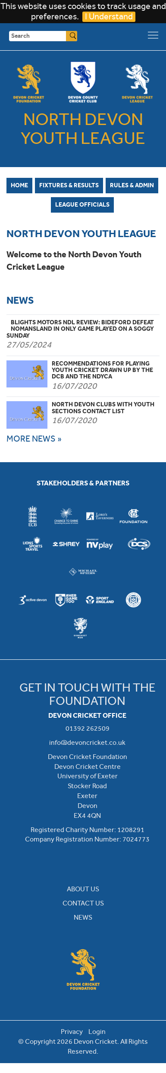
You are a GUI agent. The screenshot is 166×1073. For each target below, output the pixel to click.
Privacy (72, 1031)
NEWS (83, 917)
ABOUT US (83, 889)
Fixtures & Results (69, 185)
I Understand (109, 16)
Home (19, 185)
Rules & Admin (132, 185)
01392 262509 (88, 728)
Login (97, 1031)
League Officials (82, 204)
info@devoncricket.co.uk (87, 742)
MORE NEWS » (34, 439)
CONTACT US (83, 903)
